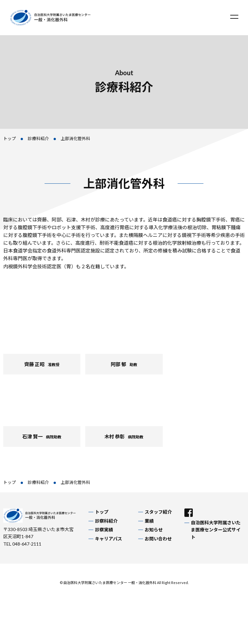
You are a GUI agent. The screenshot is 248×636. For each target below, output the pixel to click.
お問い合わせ (158, 538)
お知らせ (154, 529)
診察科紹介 (106, 521)
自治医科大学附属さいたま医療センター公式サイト (216, 530)
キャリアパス (108, 538)
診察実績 (104, 529)
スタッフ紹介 (158, 512)
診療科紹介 (38, 138)
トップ (9, 138)
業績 (149, 521)
